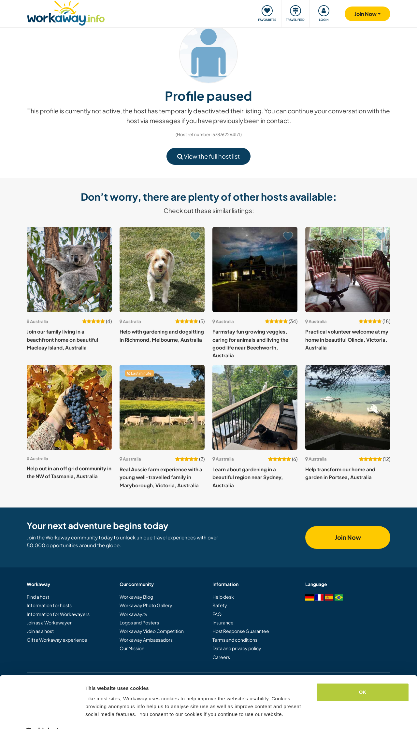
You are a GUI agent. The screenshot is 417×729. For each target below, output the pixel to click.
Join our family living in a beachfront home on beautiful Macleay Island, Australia (62, 339)
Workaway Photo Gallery (146, 605)
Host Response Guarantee (240, 631)
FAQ (217, 614)
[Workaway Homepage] (66, 12)
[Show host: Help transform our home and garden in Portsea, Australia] (347, 407)
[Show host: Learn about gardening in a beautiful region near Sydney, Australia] (254, 407)
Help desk (223, 597)
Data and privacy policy (236, 648)
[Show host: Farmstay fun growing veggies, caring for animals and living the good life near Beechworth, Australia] (254, 269)
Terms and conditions (234, 640)
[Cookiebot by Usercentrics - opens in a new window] (42, 716)
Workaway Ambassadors (146, 640)
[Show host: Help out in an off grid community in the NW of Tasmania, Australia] (69, 407)
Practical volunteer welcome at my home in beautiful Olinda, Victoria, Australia (346, 339)
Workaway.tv (133, 614)
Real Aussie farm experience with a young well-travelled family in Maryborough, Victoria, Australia (161, 477)
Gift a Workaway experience (57, 640)
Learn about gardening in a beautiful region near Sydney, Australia (247, 477)
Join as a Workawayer (49, 622)
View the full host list (208, 156)
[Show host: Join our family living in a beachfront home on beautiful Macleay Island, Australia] (69, 269)
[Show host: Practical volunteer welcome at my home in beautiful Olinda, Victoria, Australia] (347, 269)
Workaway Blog (136, 597)
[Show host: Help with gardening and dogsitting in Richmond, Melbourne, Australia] (162, 269)
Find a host (38, 597)
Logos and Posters (139, 622)
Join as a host (40, 631)
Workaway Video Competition (152, 631)
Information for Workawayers (58, 614)
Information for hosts (49, 605)
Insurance (223, 622)
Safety (219, 605)
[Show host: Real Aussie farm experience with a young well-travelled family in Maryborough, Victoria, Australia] (162, 407)
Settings (95, 716)
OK (363, 676)
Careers (221, 657)
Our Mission (132, 648)
